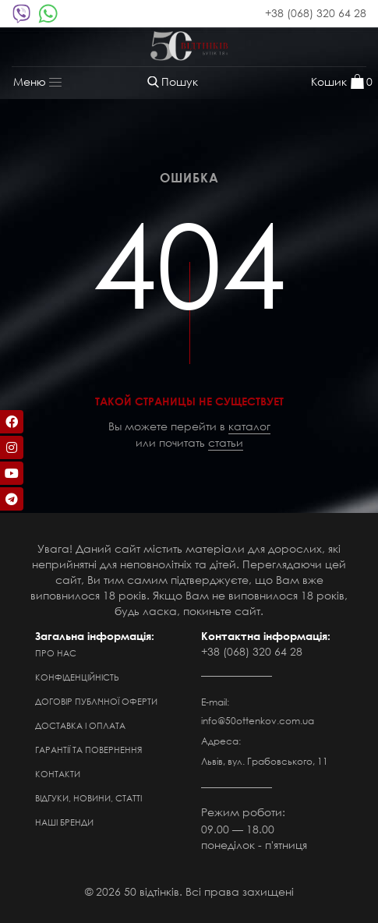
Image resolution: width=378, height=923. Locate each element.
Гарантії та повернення (88, 750)
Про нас (55, 653)
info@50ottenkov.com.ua (257, 720)
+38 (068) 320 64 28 (315, 12)
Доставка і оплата (80, 726)
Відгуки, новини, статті (88, 798)
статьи (225, 442)
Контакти (57, 774)
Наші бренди (64, 822)
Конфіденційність (77, 677)
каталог (249, 426)
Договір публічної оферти (96, 701)
